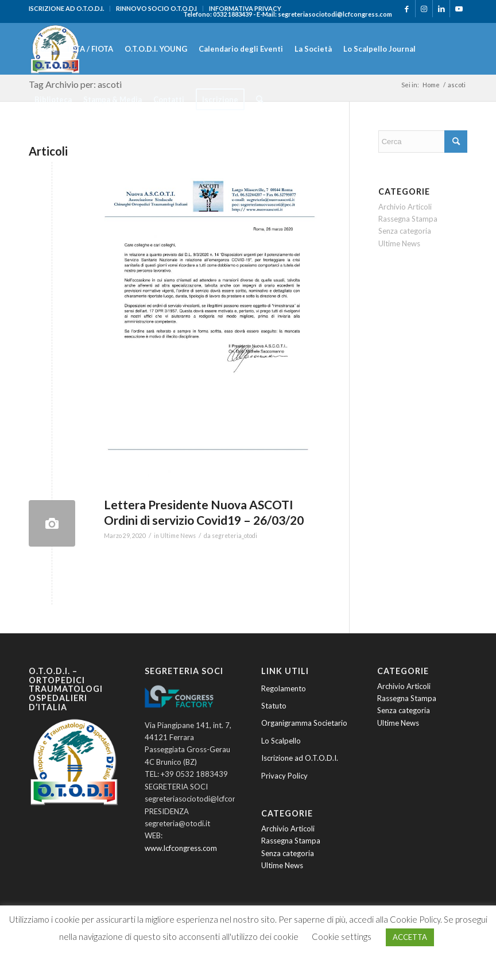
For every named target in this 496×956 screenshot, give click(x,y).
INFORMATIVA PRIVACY (245, 8)
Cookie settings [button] (341, 936)
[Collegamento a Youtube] (458, 8)
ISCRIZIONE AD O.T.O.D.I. (66, 8)
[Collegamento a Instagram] (424, 8)
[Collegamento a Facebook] (406, 8)
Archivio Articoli (405, 206)
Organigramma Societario (304, 722)
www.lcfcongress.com (181, 848)
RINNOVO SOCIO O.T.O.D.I (156, 8)
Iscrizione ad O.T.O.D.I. (299, 758)
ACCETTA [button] (410, 937)
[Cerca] (259, 99)
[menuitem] (69, 8)
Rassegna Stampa (407, 218)
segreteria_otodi (234, 535)
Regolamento (283, 688)
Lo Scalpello (281, 740)
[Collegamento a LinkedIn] (441, 8)
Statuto (273, 705)
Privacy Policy (284, 775)
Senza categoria (404, 230)
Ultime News (178, 535)
